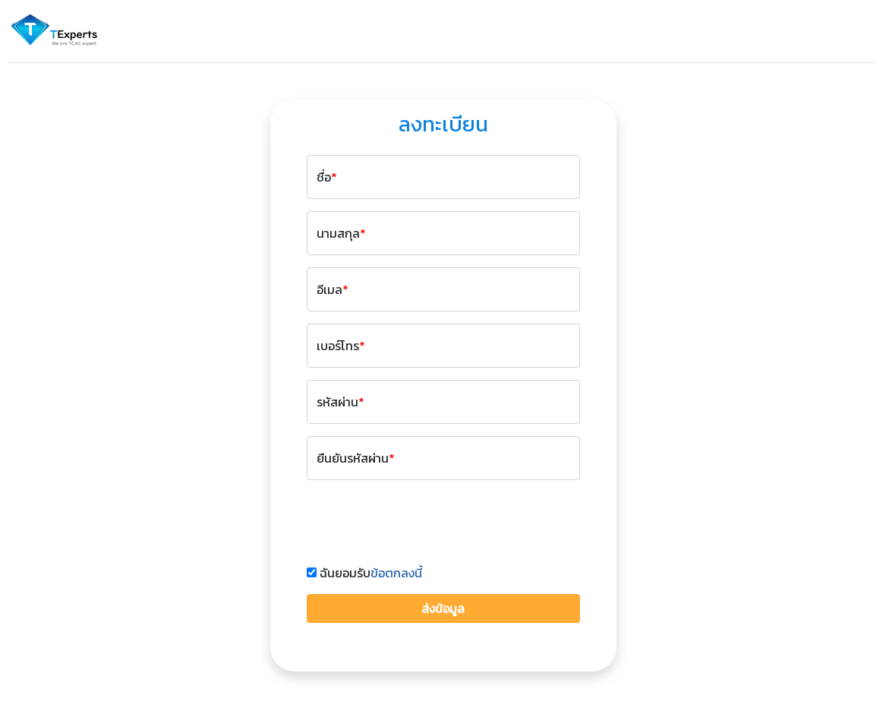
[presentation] (422, 522)
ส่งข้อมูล (443, 608)
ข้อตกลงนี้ (396, 573)
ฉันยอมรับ (371, 573)
